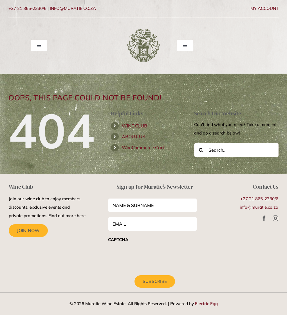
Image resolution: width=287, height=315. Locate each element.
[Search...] (236, 150)
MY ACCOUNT (264, 8)
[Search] (201, 150)
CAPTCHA (118, 239)
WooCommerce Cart (143, 147)
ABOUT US (133, 136)
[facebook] (264, 218)
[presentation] (151, 257)
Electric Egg (206, 303)
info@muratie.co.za (259, 207)
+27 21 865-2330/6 (27, 8)
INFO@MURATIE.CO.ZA (73, 8)
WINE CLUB (134, 126)
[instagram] (275, 218)
